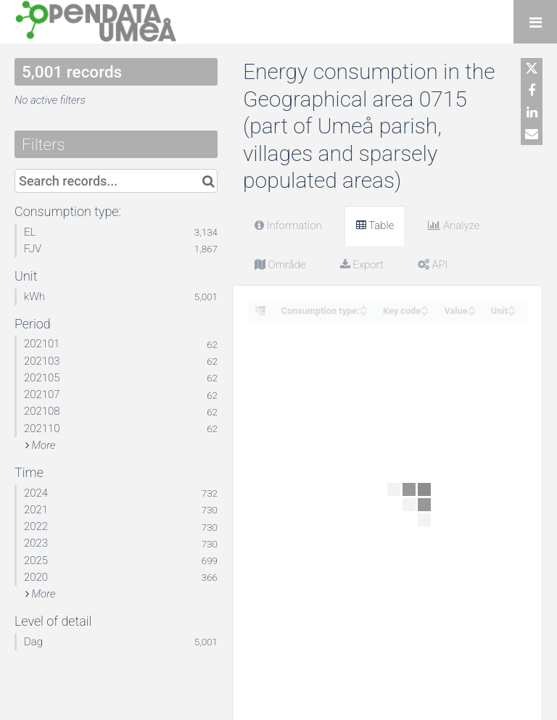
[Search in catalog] (208, 181)
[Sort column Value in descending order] (471, 311)
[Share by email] (531, 134)
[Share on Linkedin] (531, 112)
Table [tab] (375, 225)
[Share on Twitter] (531, 69)
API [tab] (433, 264)
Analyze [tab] (453, 225)
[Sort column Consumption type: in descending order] (363, 311)
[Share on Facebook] (531, 91)
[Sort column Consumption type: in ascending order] (363, 306)
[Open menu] (535, 22)
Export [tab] (362, 264)
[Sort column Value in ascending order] (471, 306)
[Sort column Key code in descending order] (424, 311)
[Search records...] (116, 181)
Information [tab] (288, 225)
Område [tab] (280, 264)
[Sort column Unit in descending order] (511, 311)
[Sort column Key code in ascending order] (424, 306)
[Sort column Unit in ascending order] (511, 306)
